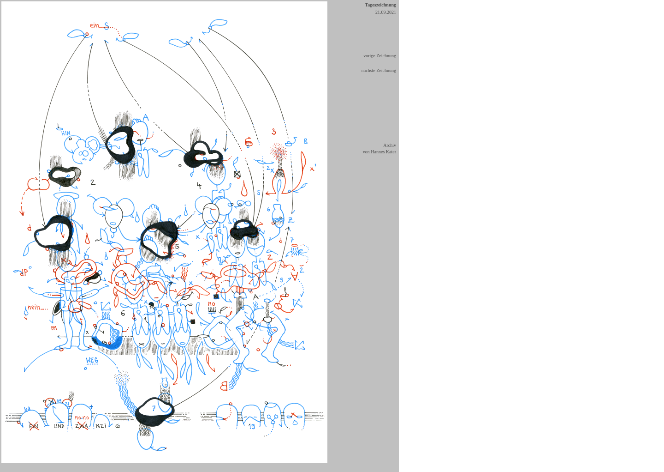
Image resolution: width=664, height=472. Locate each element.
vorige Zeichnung (379, 55)
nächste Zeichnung (379, 70)
